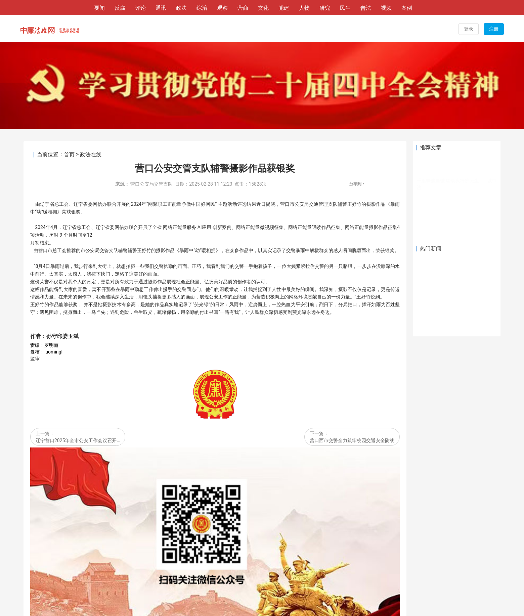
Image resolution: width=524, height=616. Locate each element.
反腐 (120, 8)
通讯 (161, 8)
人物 (304, 8)
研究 (324, 8)
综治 (201, 8)
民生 (345, 8)
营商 (242, 8)
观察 (222, 8)
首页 (69, 67)
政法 (181, 8)
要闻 (99, 8)
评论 (140, 8)
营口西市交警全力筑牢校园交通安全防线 (352, 353)
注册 (493, 29)
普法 (365, 8)
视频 (386, 8)
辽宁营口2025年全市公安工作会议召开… (78, 353)
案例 (406, 8)
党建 (283, 8)
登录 (468, 29)
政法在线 (90, 67)
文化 (263, 8)
